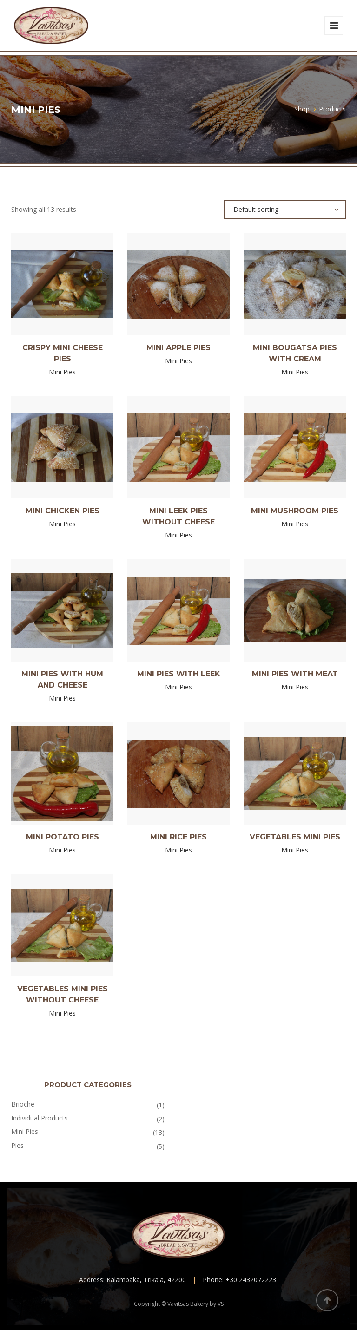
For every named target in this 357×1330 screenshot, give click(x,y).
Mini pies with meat (295, 673)
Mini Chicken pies (62, 510)
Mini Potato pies (62, 836)
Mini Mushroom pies (294, 510)
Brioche (22, 1104)
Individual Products (39, 1118)
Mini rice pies (178, 836)
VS (221, 1304)
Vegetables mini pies (295, 836)
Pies (17, 1145)
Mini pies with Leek (178, 673)
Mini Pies (24, 1131)
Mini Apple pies (178, 347)
